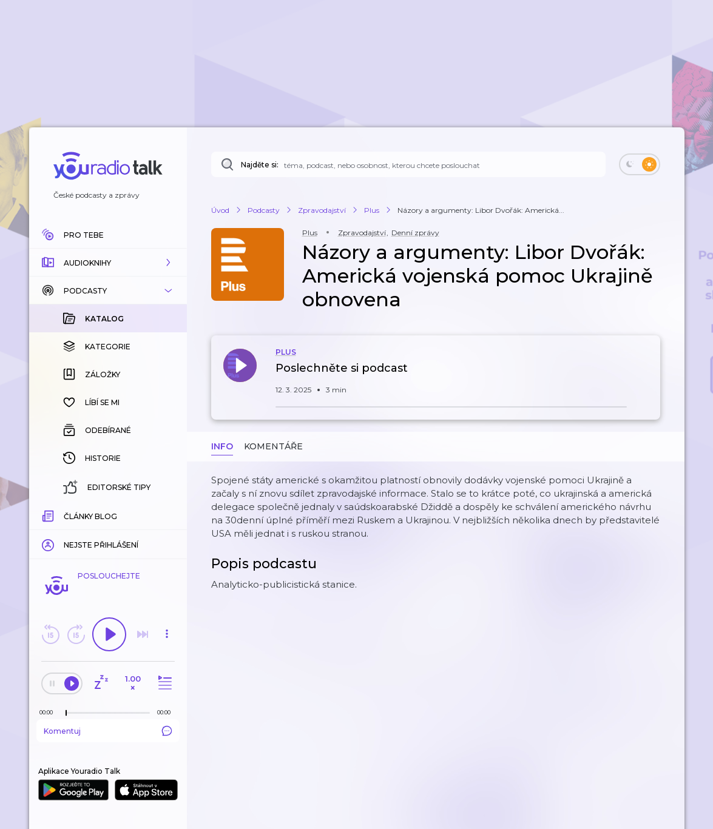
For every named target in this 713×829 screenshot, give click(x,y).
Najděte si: (260, 164)
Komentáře (273, 446)
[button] (108, 263)
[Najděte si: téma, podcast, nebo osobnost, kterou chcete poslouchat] (408, 164)
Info (222, 446)
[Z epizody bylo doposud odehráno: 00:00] (49, 712)
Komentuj (108, 730)
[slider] (66, 713)
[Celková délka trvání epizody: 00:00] (167, 712)
